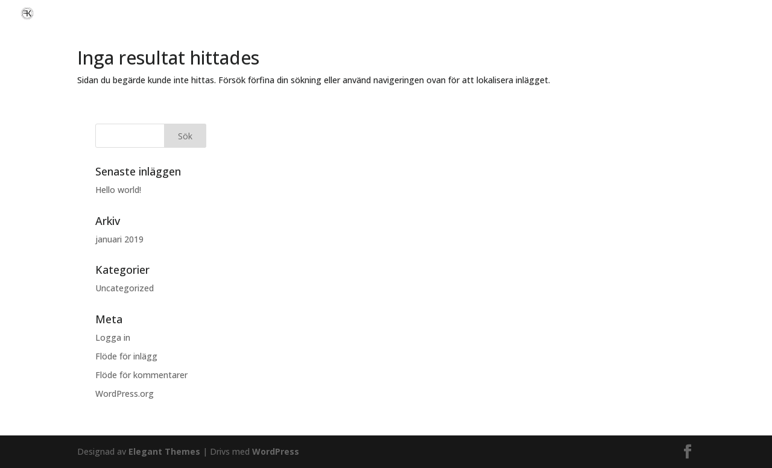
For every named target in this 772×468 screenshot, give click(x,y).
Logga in (112, 337)
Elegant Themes (164, 451)
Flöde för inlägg (126, 356)
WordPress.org (124, 393)
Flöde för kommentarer (141, 375)
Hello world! (118, 189)
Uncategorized (124, 288)
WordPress (275, 451)
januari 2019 (119, 239)
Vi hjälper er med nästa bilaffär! (700, 13)
